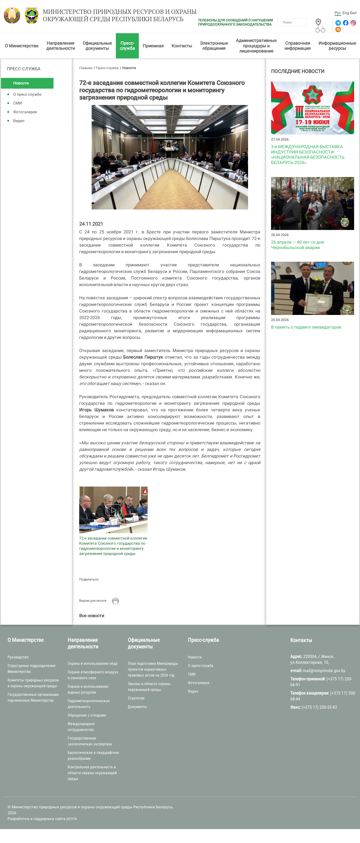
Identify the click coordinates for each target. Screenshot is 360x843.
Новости (21, 84)
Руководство (18, 658)
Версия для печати (92, 602)
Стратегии (136, 699)
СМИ (17, 104)
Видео (18, 121)
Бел (353, 12)
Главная (85, 69)
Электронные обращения (214, 46)
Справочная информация (297, 46)
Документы (137, 707)
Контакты (182, 46)
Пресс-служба (127, 46)
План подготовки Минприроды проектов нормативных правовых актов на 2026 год (153, 670)
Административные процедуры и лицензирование (256, 46)
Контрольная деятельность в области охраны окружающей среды (92, 774)
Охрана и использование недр (93, 664)
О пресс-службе (27, 95)
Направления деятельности (60, 46)
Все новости (91, 616)
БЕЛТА (71, 820)
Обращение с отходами (87, 716)
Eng (345, 12)
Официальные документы (97, 46)
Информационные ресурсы (337, 46)
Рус (338, 12)
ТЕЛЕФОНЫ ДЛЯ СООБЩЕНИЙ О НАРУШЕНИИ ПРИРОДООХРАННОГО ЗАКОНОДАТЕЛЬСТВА (235, 22)
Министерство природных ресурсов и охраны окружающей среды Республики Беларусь (113, 16)
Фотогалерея (25, 113)
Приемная (153, 46)
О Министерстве (21, 46)
